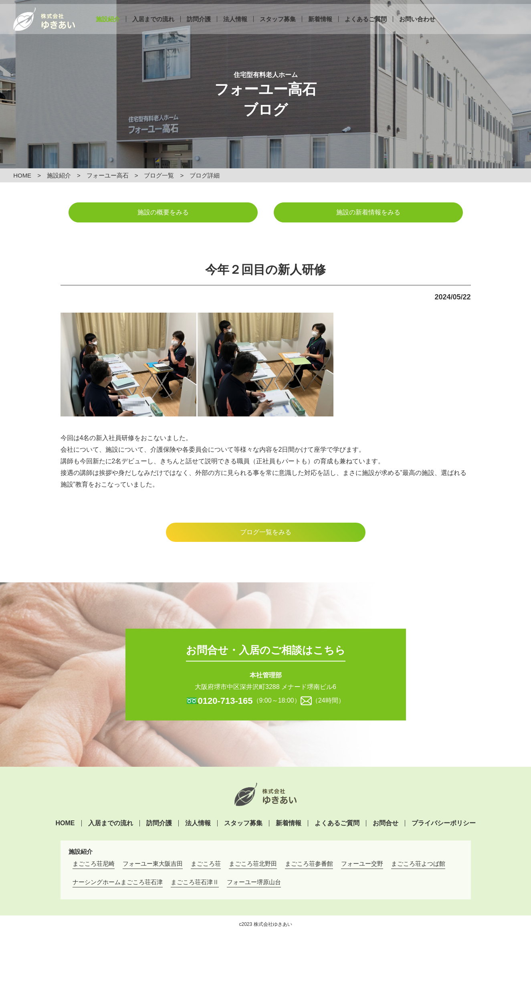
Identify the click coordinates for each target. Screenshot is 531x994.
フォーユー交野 (362, 863)
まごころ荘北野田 (253, 863)
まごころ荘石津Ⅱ (195, 882)
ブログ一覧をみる (265, 532)
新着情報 (320, 27)
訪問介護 (199, 27)
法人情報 (235, 27)
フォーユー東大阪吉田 (153, 863)
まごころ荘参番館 (309, 863)
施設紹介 (108, 27)
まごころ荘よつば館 (418, 863)
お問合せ (385, 823)
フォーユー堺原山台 (254, 882)
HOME (22, 175)
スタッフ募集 (278, 27)
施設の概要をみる (163, 212)
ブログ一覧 (159, 175)
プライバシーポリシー (444, 823)
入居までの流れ (153, 27)
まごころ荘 (206, 863)
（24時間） (328, 700)
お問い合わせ (417, 27)
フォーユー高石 (108, 175)
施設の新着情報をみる (368, 212)
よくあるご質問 (366, 27)
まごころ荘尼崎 (94, 863)
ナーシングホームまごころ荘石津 (118, 882)
